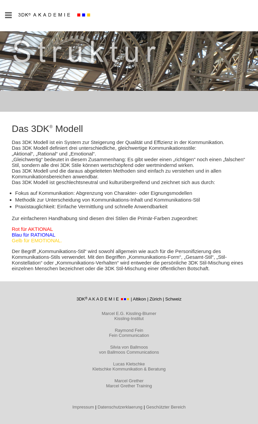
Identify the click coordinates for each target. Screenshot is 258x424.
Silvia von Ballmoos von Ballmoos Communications (129, 350)
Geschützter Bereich (166, 407)
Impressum (83, 407)
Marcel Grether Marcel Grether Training (129, 383)
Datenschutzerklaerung (119, 407)
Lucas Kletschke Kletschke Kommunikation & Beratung (129, 366)
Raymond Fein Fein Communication (129, 333)
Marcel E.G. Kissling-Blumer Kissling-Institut (129, 316)
